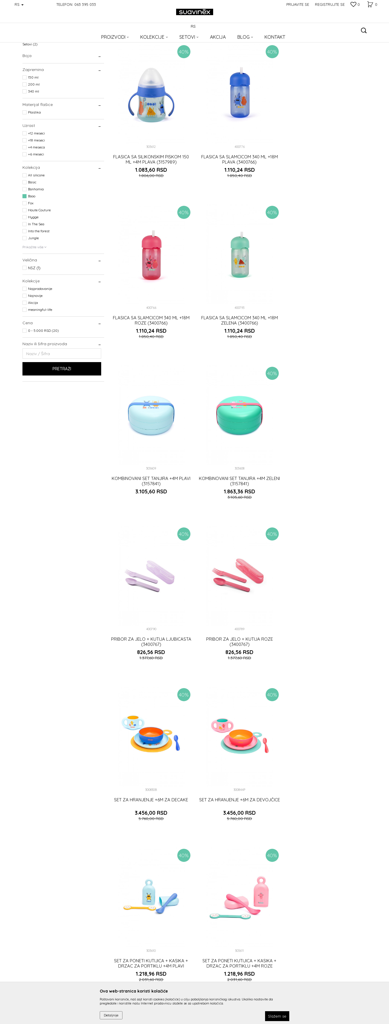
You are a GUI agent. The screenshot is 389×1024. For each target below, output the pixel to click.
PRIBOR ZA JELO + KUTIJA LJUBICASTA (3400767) (151, 515)
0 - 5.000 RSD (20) (43, 368)
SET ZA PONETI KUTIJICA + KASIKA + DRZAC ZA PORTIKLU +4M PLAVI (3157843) (238, 677)
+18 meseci (36, 178)
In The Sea (36, 262)
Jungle (33, 276)
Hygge (33, 255)
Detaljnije (111, 1015)
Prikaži (305, 51)
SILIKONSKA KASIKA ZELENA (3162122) (326, 831)
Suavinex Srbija (34, 41)
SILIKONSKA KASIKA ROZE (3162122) (238, 831)
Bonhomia (36, 227)
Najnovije (35, 333)
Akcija (33, 340)
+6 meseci (36, 192)
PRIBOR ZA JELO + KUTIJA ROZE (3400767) (238, 515)
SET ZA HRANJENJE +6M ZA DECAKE (326, 512)
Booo (31, 234)
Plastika (34, 150)
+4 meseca (36, 185)
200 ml (34, 122)
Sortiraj (221, 51)
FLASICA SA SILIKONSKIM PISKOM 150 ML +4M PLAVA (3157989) (151, 196)
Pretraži (61, 406)
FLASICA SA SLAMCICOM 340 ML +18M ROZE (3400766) (325, 196)
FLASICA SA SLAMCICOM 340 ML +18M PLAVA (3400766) (238, 196)
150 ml (33, 115)
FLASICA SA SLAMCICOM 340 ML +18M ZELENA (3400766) (150, 355)
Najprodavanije (40, 326)
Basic (32, 220)
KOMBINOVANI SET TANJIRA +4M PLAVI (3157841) (238, 355)
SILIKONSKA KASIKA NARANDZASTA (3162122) (151, 834)
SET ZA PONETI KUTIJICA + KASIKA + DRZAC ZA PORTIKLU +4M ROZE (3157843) (326, 677)
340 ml (33, 129)
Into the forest (39, 269)
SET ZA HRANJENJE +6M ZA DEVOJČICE (150, 672)
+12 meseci (36, 171)
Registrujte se (330, 4)
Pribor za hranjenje (40, 75)
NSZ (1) (34, 305)
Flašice (31, 68)
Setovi (30, 82)
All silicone (36, 213)
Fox (31, 241)
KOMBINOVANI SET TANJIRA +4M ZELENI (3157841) (325, 355)
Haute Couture (39, 248)
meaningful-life (40, 347)
